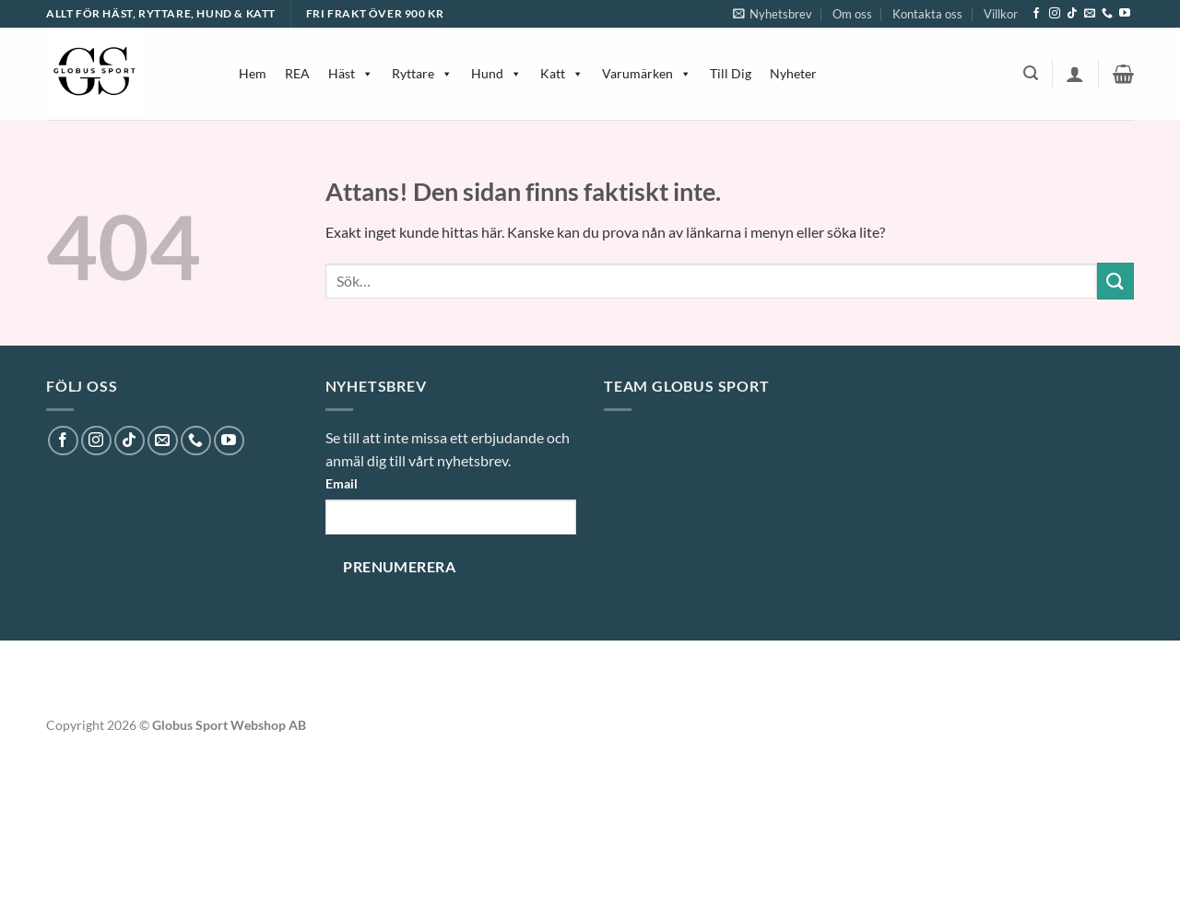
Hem (252, 73)
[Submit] (1115, 281)
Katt (562, 73)
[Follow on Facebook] (1036, 13)
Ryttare (422, 73)
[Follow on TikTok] (1072, 13)
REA (297, 73)
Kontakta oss (927, 13)
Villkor (1001, 13)
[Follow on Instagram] (1054, 13)
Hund (496, 73)
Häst (350, 73)
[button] (772, 14)
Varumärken (646, 73)
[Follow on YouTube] (1124, 13)
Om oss (852, 13)
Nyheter (793, 73)
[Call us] (1107, 13)
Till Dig (730, 73)
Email (341, 483)
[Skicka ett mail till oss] (1089, 13)
